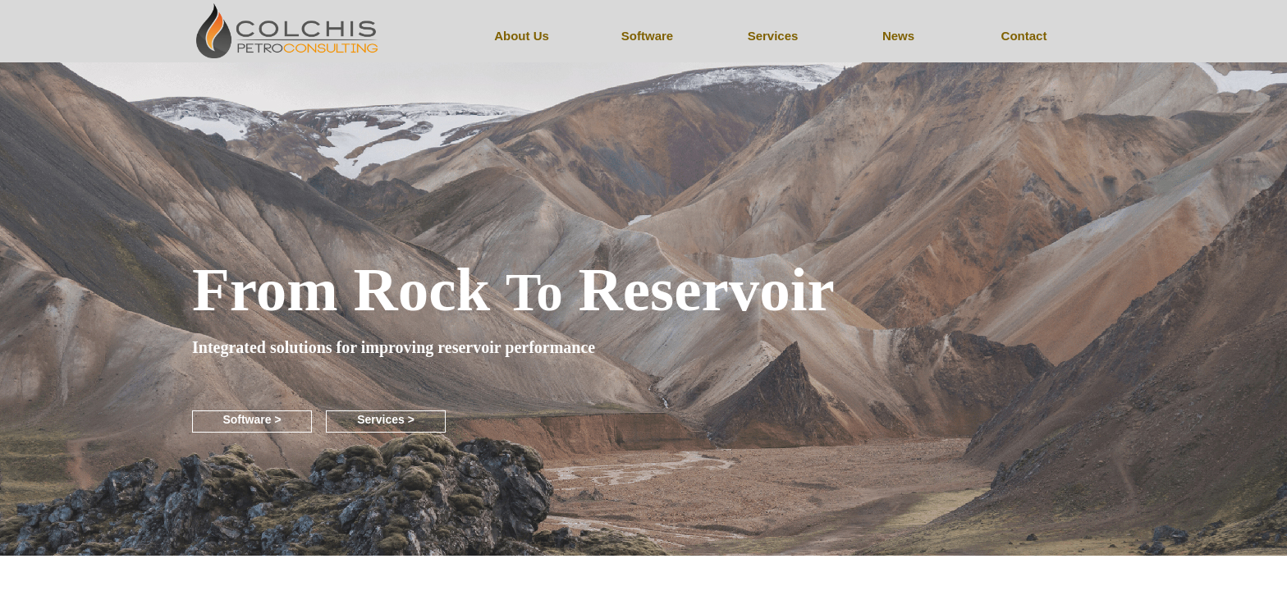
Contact (1024, 36)
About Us (521, 36)
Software (647, 36)
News (898, 36)
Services (773, 36)
